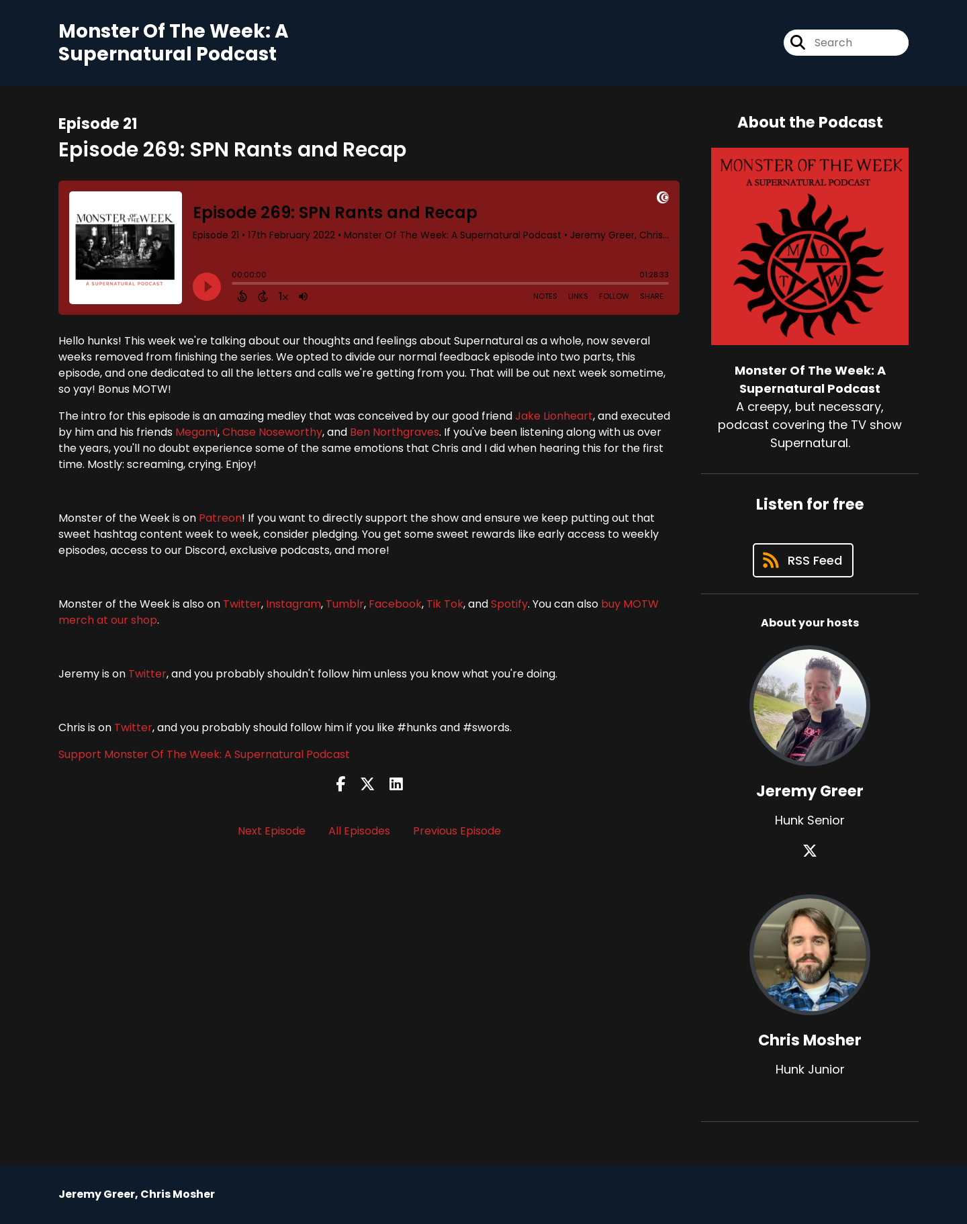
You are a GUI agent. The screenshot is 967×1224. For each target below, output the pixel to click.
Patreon (220, 518)
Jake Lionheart (554, 416)
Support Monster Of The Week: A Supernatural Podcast (204, 754)
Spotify (509, 604)
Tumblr (345, 604)
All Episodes (359, 831)
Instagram (293, 604)
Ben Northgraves (394, 432)
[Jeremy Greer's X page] (809, 851)
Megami (196, 432)
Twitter (242, 604)
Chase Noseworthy (272, 432)
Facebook (395, 604)
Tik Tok (444, 604)
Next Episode (272, 831)
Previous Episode (457, 831)
